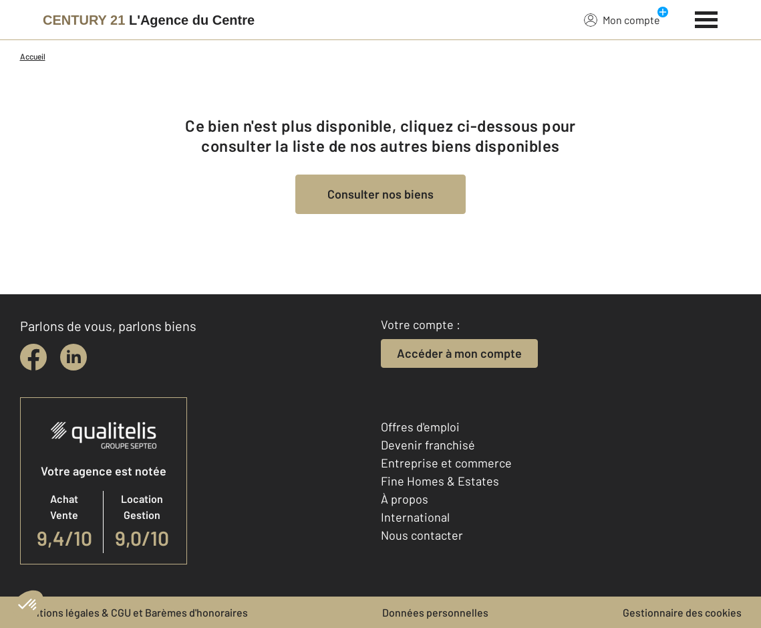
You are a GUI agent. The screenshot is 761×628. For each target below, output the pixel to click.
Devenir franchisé (428, 444)
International (415, 517)
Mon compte (622, 19)
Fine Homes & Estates (440, 481)
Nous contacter (422, 535)
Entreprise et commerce (446, 462)
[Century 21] (149, 20)
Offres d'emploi (420, 426)
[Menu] (706, 18)
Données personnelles (435, 612)
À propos (404, 499)
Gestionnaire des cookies (682, 612)
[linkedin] (73, 357)
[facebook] (33, 357)
